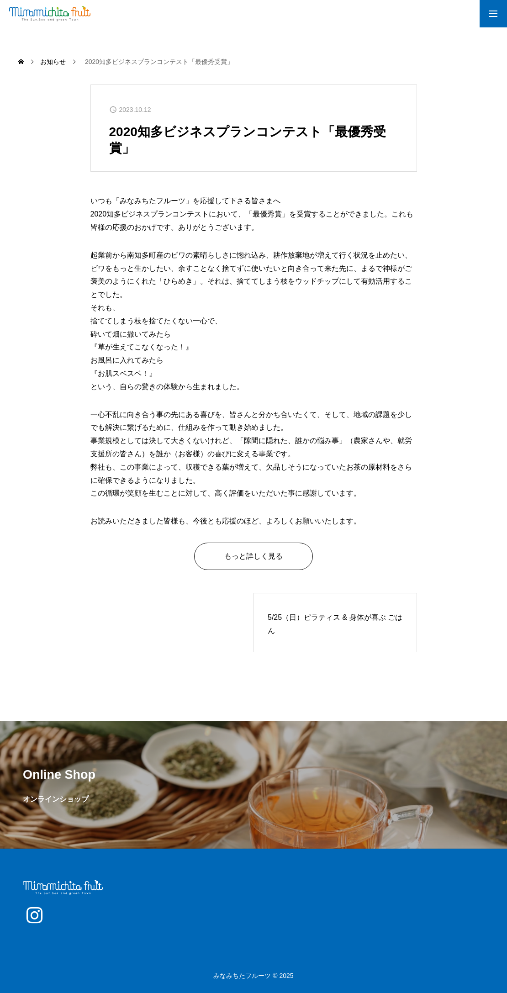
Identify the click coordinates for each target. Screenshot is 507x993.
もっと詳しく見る (253, 556)
